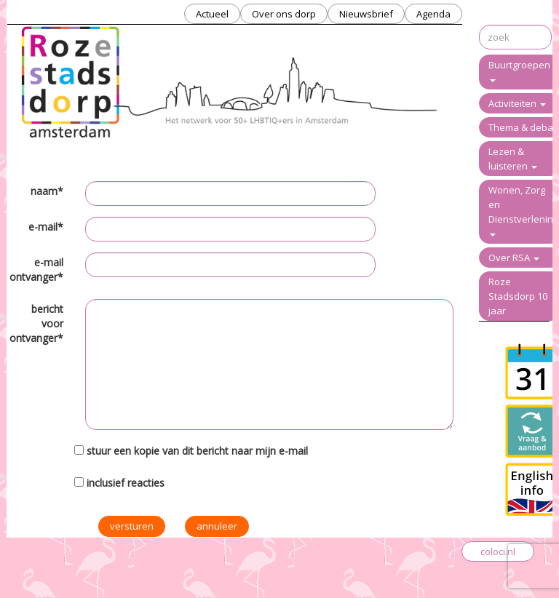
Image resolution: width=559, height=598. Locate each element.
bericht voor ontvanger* (36, 323)
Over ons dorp (284, 13)
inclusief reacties (125, 483)
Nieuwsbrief (366, 13)
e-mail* (45, 227)
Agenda (433, 13)
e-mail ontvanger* (36, 269)
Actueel (212, 13)
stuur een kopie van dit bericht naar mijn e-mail (197, 451)
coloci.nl (497, 551)
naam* (47, 191)
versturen (132, 526)
